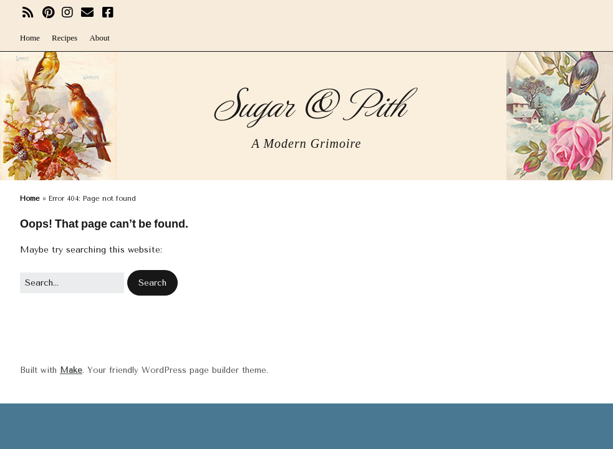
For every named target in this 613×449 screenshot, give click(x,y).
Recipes (64, 37)
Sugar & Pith (306, 103)
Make (71, 370)
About (99, 37)
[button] (152, 283)
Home (30, 37)
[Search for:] (72, 283)
